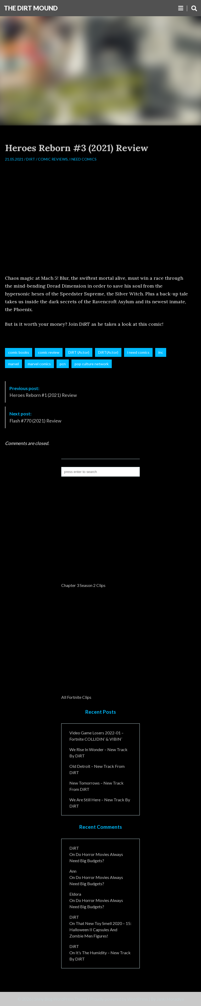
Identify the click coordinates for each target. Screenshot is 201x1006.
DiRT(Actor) (108, 352)
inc (160, 352)
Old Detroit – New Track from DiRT (97, 769)
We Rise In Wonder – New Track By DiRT (98, 752)
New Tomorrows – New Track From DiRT (96, 786)
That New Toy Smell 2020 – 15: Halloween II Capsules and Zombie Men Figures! (100, 929)
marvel (13, 364)
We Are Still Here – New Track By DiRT (99, 802)
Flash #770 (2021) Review (35, 417)
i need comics (138, 352)
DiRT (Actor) (78, 352)
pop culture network (92, 364)
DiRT (30, 159)
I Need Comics (83, 159)
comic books (18, 352)
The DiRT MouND (31, 8)
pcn (63, 364)
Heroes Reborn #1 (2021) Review (43, 392)
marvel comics (39, 364)
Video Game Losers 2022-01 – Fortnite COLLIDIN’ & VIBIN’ (96, 735)
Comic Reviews (53, 159)
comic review (48, 352)
